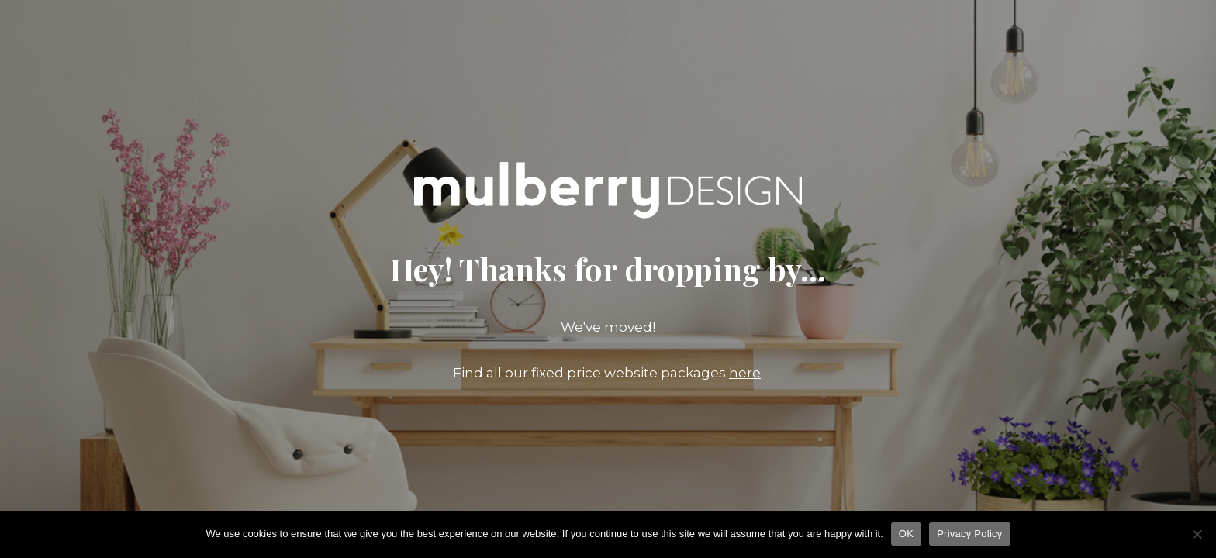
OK (906, 533)
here (745, 373)
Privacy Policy (969, 533)
